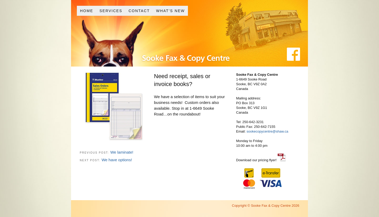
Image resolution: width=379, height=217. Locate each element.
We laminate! (121, 152)
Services (110, 11)
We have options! (117, 160)
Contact (139, 11)
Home (86, 11)
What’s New (170, 11)
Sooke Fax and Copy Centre (172, 47)
